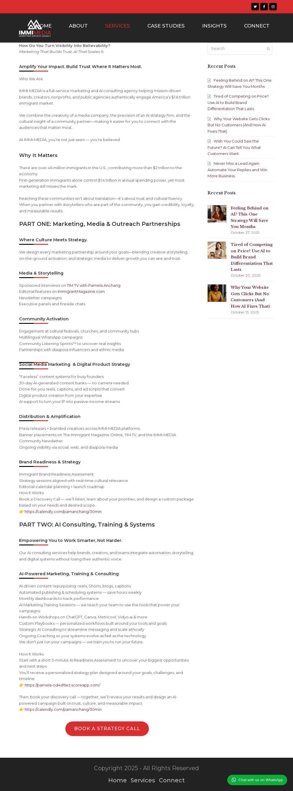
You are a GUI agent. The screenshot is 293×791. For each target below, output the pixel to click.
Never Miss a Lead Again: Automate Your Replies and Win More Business (237, 169)
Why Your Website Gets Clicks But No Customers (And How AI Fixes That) (239, 125)
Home (117, 780)
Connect (172, 780)
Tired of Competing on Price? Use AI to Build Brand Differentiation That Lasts (238, 102)
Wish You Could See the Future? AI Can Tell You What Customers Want (234, 147)
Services (143, 780)
